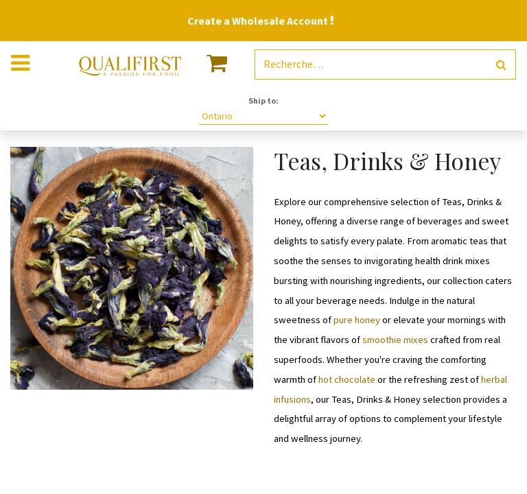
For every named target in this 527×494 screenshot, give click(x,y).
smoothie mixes (395, 339)
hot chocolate (346, 379)
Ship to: (263, 100)
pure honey (355, 320)
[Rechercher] (501, 65)
